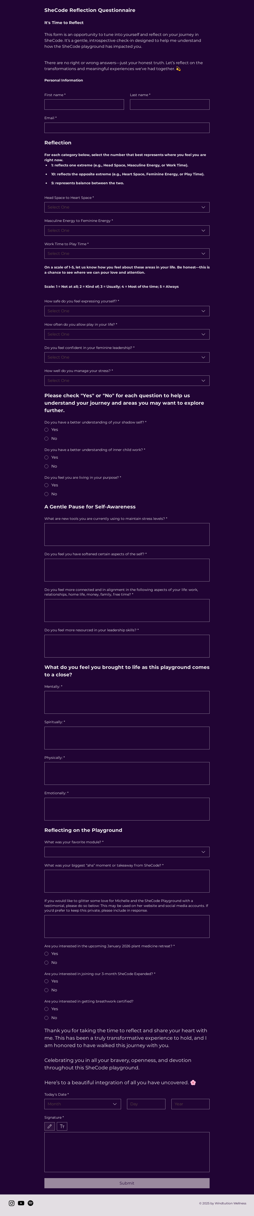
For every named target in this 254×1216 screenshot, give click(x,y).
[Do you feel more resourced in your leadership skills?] (127, 646)
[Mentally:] (127, 702)
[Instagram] (11, 1203)
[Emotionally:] (127, 809)
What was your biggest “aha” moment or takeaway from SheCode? (103, 865)
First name (54, 95)
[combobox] (127, 207)
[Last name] (168, 104)
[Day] (144, 1104)
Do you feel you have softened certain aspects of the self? (95, 554)
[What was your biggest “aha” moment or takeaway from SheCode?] (127, 881)
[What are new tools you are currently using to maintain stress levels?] (127, 534)
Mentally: (53, 686)
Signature (54, 1117)
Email (50, 118)
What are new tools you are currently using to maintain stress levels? (105, 518)
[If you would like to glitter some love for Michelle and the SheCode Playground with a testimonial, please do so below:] (127, 926)
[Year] (189, 1104)
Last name (140, 95)
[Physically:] (127, 773)
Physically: (54, 757)
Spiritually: (54, 722)
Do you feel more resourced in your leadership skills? (91, 630)
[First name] (83, 104)
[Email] (126, 128)
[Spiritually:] (127, 738)
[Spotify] (30, 1203)
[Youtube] (21, 1203)
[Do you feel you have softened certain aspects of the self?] (127, 570)
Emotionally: (56, 793)
